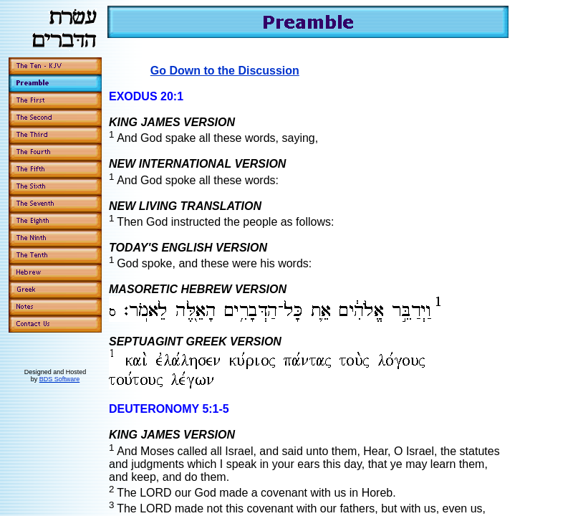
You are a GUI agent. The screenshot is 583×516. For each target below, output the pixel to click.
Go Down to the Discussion (224, 70)
